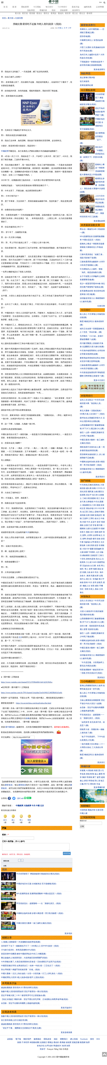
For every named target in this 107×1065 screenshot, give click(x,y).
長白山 (98, 559)
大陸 (84, 549)
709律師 (91, 552)
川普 (102, 485)
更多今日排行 (99, 380)
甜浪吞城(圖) (85, 36)
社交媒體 (94, 529)
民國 (92, 576)
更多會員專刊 (99, 69)
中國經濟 (5, 151)
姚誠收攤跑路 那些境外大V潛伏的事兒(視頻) (19, 989)
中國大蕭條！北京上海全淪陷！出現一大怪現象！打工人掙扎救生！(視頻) (31, 975)
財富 (103, 539)
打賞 (59, 28)
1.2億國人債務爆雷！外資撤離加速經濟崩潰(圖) (20, 943)
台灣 (92, 542)
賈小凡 (101, 770)
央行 (92, 532)
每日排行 (49, 7)
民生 (97, 572)
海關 (95, 569)
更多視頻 (68, 935)
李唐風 (89, 777)
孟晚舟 (97, 512)
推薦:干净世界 (23, 1044)
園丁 (94, 777)
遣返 (99, 569)
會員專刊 (76, 10)
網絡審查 (86, 555)
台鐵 (96, 492)
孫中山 (82, 579)
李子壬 (87, 784)
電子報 (18, 1040)
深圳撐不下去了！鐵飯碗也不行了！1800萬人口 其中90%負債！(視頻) (30, 947)
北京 (20, 637)
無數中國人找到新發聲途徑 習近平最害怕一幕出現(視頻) (24, 993)
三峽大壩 (86, 498)
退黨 (98, 505)
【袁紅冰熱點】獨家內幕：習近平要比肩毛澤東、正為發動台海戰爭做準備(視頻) (34, 1000)
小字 (69, 28)
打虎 (90, 525)
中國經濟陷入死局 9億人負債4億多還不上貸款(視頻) (22, 979)
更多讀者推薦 (66, 1034)
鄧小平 (101, 579)
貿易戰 (82, 495)
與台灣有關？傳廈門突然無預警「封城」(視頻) (20, 971)
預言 (82, 589)
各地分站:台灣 (43, 1047)
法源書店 (43, 1044)
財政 (99, 539)
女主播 (93, 566)
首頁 (4, 18)
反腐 (86, 525)
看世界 (68, 13)
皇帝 (94, 582)
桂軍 (97, 576)
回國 (84, 572)
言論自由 (86, 566)
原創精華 (64, 10)
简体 (100, 2)
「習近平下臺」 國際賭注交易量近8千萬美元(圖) (21, 1029)
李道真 (82, 774)
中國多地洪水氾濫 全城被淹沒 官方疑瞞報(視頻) (36, 885)
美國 (92, 515)
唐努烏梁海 (90, 559)
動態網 (82, 1044)
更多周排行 (100, 477)
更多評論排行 (66, 1009)
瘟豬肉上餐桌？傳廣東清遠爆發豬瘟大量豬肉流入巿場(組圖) (92, 247)
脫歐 (88, 532)
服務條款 (37, 1040)
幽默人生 (86, 586)
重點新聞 (25, 7)
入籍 (88, 572)
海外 (102, 572)
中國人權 (83, 813)
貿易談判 (98, 515)
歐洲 (64, 1047)
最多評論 (75, 7)
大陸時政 (83, 810)
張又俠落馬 (84, 81)
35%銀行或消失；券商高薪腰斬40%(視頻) (18, 951)
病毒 (28, 718)
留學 (91, 569)
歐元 (100, 535)
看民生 (46, 13)
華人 (103, 566)
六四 (94, 505)
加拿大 (82, 532)
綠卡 (92, 572)
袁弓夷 (82, 502)
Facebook (84, 1040)
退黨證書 (75, 1044)
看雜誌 (50, 1044)
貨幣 (84, 535)
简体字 (42, 1050)
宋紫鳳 (82, 770)
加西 (68, 1047)
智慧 (92, 586)
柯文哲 (82, 508)
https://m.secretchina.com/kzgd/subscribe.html (33, 703)
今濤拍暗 (90, 770)
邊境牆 (82, 515)
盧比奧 (89, 488)
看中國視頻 (10, 727)
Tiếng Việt (58, 1050)
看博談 (53, 13)
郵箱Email (83, 820)
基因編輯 (98, 549)
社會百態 (19, 18)
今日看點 (37, 7)
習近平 (89, 495)
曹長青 (93, 784)
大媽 (88, 545)
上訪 (97, 552)
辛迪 (98, 784)
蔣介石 (89, 579)
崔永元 (97, 518)
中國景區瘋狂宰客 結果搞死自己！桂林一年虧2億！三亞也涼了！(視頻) (30, 967)
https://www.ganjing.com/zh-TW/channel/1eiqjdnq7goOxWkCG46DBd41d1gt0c (31, 693)
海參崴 (87, 542)
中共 (27, 532)
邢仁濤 (97, 781)
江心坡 (89, 562)
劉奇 (86, 582)
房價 (92, 545)
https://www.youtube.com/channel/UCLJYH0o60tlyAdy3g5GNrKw (26, 682)
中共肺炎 (83, 485)
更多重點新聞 (99, 221)
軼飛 (92, 774)
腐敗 (82, 525)
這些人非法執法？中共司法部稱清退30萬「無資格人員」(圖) (92, 403)
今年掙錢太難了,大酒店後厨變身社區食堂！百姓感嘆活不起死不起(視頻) (31, 963)
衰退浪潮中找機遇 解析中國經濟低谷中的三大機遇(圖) (23, 955)
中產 (82, 542)
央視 (99, 566)
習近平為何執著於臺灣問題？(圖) (100, 111)
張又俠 (95, 495)
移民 (82, 569)
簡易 (96, 770)
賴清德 (82, 488)
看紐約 (61, 13)
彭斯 (88, 515)
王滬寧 (85, 518)
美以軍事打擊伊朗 (87, 78)
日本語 (65, 1050)
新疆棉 (93, 498)
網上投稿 (74, 1040)
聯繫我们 (64, 1040)
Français (50, 1050)
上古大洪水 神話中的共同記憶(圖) (100, 199)
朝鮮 (103, 529)
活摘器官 (94, 555)
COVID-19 (100, 488)
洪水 (102, 498)
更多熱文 (101, 677)
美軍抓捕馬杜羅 (86, 85)
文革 (101, 589)
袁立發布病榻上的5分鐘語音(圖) (14, 1021)
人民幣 (89, 535)
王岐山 (91, 512)
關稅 (102, 512)
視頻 (53, 10)
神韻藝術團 (34, 1044)
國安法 (101, 492)
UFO (96, 508)
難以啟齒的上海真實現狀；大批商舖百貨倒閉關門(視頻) (24, 959)
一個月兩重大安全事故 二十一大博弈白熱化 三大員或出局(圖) (92, 747)
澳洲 (88, 576)
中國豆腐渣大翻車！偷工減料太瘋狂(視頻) (34, 924)
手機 (101, 586)
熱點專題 (31, 10)
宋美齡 (95, 579)
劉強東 (82, 545)
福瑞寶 (68, 1044)
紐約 (51, 1047)
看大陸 (18, 13)
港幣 (84, 539)
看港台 (39, 13)
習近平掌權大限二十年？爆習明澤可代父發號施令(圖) (23, 997)
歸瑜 (88, 774)
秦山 (82, 781)
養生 (82, 592)
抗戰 (101, 576)
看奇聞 (89, 13)
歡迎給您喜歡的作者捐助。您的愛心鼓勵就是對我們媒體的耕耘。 (28, 732)
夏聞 (100, 774)
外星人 (91, 589)
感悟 (97, 586)
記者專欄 (100, 7)
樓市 (94, 539)
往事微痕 (90, 502)
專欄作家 (43, 10)
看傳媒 (62, 1044)
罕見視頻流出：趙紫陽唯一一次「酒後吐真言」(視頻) (38, 905)
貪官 (99, 522)
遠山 (96, 774)
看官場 (25, 13)
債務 (96, 532)
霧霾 (92, 549)
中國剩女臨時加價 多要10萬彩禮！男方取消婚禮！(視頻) (39, 914)
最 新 (14, 7)
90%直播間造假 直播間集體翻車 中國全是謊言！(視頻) (39, 895)
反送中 (93, 522)
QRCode (20, 798)
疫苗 (102, 505)
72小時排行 (62, 7)
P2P (87, 549)
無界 (88, 1044)
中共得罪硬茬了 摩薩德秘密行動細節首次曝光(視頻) (38, 875)
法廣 (88, 529)
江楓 (82, 784)
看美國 (32, 13)
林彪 (82, 582)
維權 (86, 552)
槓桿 (100, 532)
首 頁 (5, 7)
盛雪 (99, 777)
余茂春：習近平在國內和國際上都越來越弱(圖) (20, 1004)
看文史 (75, 13)
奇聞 (86, 589)
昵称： (5, 835)
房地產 (89, 539)
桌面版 (10, 1040)
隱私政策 (47, 1040)
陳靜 (84, 777)
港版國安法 (87, 505)
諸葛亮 (99, 582)
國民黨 (91, 492)
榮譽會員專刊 (88, 25)
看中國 (99, 525)
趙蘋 (103, 777)
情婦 (103, 522)
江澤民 (91, 518)
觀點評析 (91, 810)
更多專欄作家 (99, 787)
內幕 (84, 522)
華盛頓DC (57, 1047)
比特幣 (95, 535)
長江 (98, 498)
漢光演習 (83, 492)
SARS (94, 562)
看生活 (82, 13)
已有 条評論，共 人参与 (13, 841)
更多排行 (101, 762)
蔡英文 (97, 542)
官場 (94, 525)
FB (99, 529)
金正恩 (85, 512)
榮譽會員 (9, 785)
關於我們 (27, 1040)
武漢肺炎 (95, 485)
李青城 (91, 781)
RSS (98, 1040)
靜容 (86, 781)
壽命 (97, 589)
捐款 (56, 1040)
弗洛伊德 (90, 508)
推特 (92, 1040)
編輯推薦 (87, 7)
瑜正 (102, 781)
